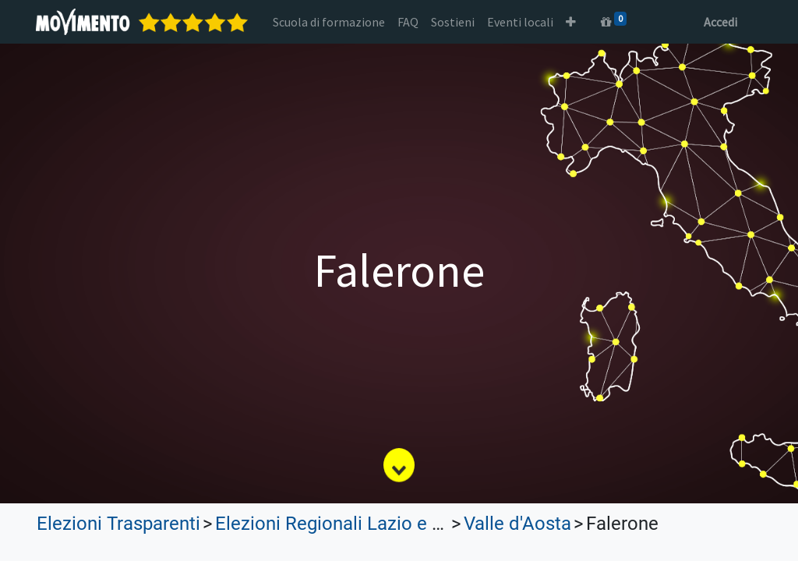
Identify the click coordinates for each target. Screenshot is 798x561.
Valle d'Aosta (517, 524)
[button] (571, 21)
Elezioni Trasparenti (118, 524)
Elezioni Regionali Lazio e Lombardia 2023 (391, 524)
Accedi (719, 22)
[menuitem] (329, 21)
